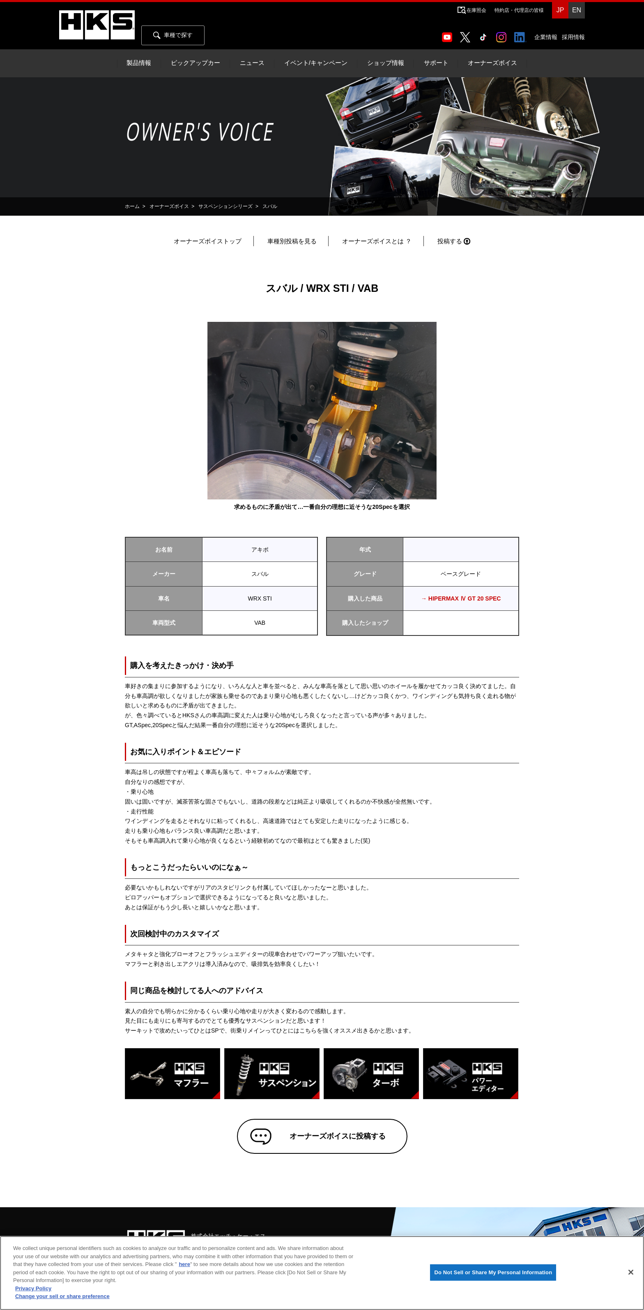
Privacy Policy (33, 1288)
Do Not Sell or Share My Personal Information (493, 1272)
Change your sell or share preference (62, 1296)
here (184, 1264)
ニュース (252, 63)
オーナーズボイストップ (208, 241)
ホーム (132, 206)
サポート (436, 63)
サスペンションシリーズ (225, 206)
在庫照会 (476, 10)
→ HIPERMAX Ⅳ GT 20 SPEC (461, 598)
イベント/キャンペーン (315, 63)
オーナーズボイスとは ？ (377, 241)
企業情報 (545, 37)
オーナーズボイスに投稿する (334, 1138)
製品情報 (138, 63)
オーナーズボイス (492, 63)
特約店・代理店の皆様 (519, 10)
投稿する (449, 241)
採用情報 (573, 37)
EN (576, 10)
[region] (322, 1273)
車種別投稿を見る (292, 241)
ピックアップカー (195, 63)
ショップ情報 (385, 63)
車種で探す (173, 35)
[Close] (631, 1272)
